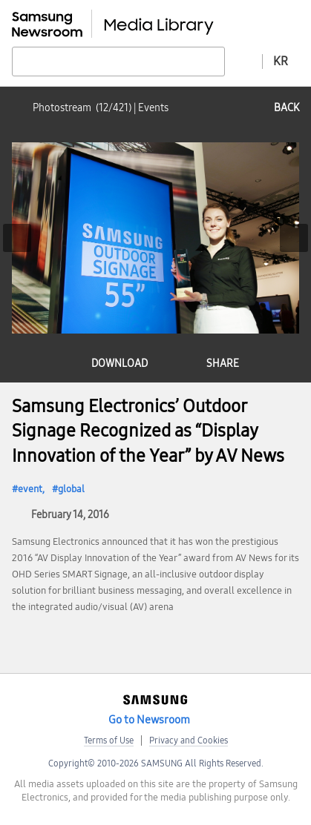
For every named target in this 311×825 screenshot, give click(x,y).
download (119, 363)
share (222, 363)
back (286, 108)
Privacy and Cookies (188, 740)
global (71, 489)
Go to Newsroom (149, 719)
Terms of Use (109, 740)
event (30, 489)
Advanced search (243, 60)
